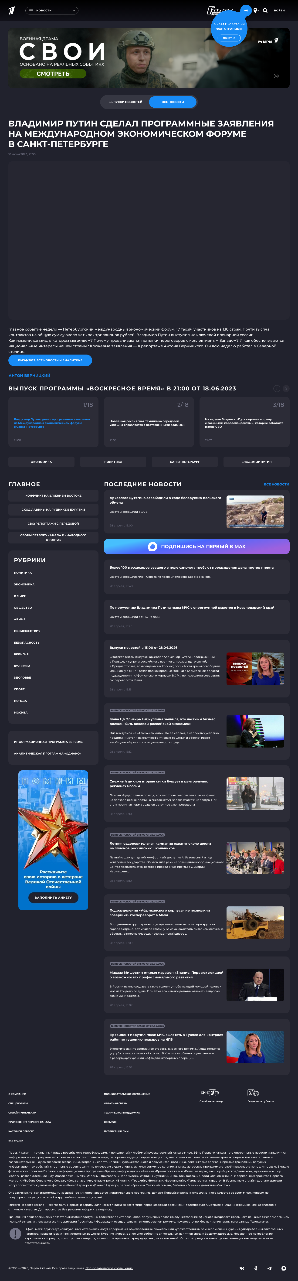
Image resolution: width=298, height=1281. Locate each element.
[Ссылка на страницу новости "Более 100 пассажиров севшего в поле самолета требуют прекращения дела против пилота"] (197, 576)
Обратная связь (115, 1103)
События (110, 1122)
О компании (17, 1094)
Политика (113, 462)
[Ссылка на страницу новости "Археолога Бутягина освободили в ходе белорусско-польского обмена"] (197, 511)
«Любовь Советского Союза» (43, 1180)
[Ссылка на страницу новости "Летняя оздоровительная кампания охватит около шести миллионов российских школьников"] (197, 858)
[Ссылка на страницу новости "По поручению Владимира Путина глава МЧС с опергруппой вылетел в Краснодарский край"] (197, 617)
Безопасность (27, 642)
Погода (20, 701)
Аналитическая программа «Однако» (47, 753)
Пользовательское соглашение (127, 1094)
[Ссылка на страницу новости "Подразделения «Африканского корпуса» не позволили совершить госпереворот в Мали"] (197, 922)
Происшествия (27, 631)
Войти (279, 10)
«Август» (14, 1180)
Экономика (41, 462)
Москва (21, 712)
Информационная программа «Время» (48, 742)
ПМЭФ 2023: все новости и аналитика (50, 360)
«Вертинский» (174, 1180)
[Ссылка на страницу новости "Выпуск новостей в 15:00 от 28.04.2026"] (197, 668)
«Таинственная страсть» (204, 1180)
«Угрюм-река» (104, 1180)
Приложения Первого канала (29, 1122)
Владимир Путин (256, 462)
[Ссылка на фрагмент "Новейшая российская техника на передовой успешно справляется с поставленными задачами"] (149, 422)
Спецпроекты (18, 1103)
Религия (21, 654)
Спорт (19, 689)
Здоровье (22, 677)
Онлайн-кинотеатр (22, 1112)
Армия (20, 619)
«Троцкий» (138, 1180)
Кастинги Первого (21, 1131)
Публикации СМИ (116, 1131)
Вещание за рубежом (260, 1096)
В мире (20, 596)
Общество (23, 607)
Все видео (15, 1140)
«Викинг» (122, 1180)
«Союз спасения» (79, 1180)
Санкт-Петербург (185, 462)
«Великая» (155, 1180)
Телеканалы (259, 1221)
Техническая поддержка (122, 1112)
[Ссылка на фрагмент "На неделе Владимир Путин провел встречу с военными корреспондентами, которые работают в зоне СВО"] (245, 422)
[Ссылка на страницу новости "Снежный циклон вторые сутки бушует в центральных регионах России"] (197, 793)
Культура (22, 666)
